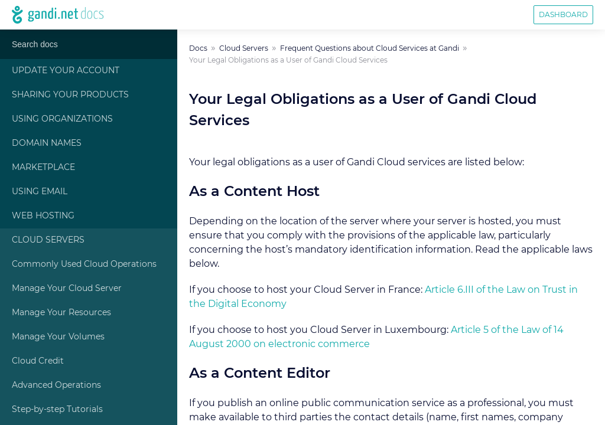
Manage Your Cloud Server (67, 289)
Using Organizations (62, 119)
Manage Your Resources (61, 313)
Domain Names (47, 143)
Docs (198, 48)
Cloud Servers (48, 240)
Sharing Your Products (70, 95)
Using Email (39, 192)
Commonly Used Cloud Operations (84, 264)
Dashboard (563, 14)
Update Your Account (65, 71)
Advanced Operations (56, 385)
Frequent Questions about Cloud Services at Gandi (369, 48)
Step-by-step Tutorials (57, 410)
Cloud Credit (38, 361)
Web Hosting (43, 216)
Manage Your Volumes (58, 337)
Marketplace (43, 168)
